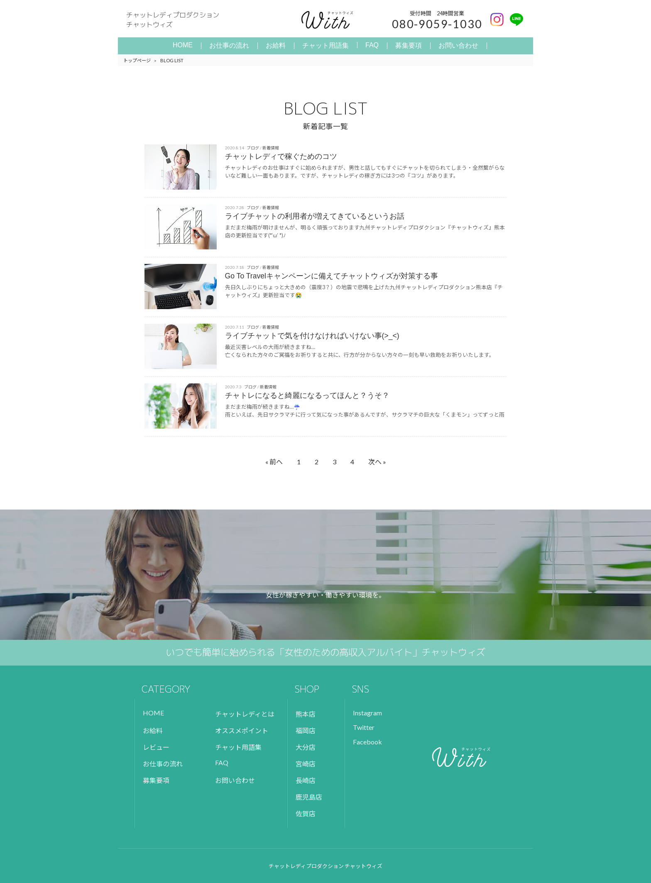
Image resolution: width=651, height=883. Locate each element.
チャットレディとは (244, 714)
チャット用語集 (325, 45)
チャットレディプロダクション (192, 19)
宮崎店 (306, 764)
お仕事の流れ (229, 45)
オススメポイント (241, 730)
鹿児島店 (309, 797)
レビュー (156, 747)
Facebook (367, 742)
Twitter (363, 727)
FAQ (372, 45)
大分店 (306, 747)
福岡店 (306, 730)
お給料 (276, 45)
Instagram (367, 713)
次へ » (377, 462)
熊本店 (306, 714)
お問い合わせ (458, 45)
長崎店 (306, 780)
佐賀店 (306, 813)
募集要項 (408, 45)
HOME (183, 45)
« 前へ (274, 462)
